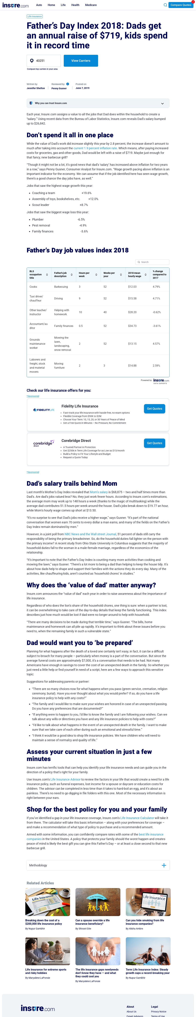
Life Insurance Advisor (65, 779)
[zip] (44, 61)
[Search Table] (152, 262)
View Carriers (80, 60)
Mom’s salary (99, 492)
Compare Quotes (181, 5)
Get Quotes (154, 408)
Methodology (38, 865)
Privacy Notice (158, 1011)
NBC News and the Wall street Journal (90, 534)
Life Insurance (35, 16)
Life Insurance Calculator (137, 818)
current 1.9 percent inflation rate (95, 148)
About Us (131, 1011)
